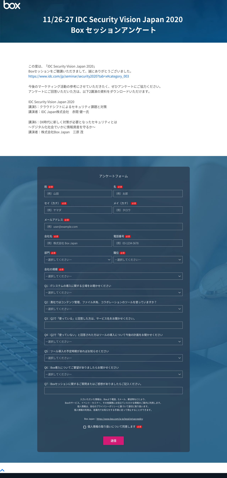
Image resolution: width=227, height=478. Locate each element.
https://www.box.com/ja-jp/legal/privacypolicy (120, 419)
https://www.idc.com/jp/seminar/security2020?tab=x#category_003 (78, 76)
